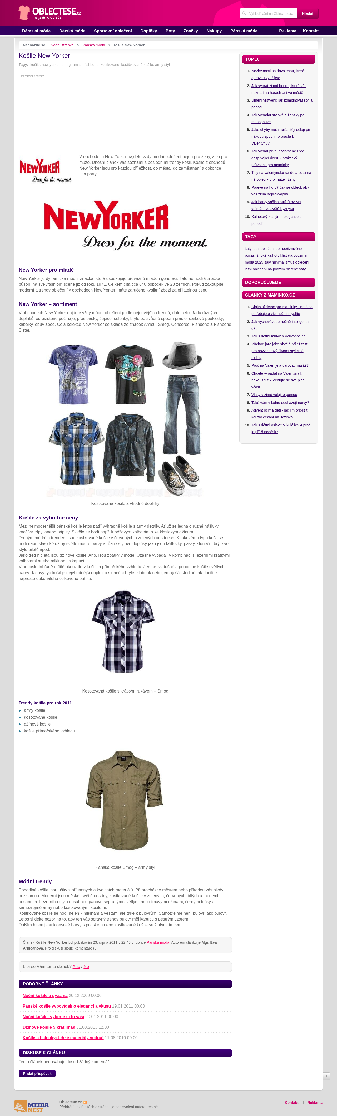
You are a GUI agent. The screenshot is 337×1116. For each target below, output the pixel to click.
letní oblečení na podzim (265, 269)
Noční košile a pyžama (45, 995)
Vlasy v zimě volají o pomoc (274, 395)
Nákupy (214, 31)
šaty (248, 248)
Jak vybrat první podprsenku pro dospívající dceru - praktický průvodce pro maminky (277, 158)
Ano (76, 966)
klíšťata (286, 255)
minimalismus (283, 262)
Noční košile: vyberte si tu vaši (53, 1016)
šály (267, 262)
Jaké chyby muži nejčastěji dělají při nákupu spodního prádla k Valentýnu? (280, 136)
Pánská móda (243, 31)
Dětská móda (72, 31)
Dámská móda (36, 31)
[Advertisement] (125, 117)
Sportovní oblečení (113, 31)
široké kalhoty (268, 255)
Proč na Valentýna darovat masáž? (280, 365)
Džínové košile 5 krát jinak (49, 1027)
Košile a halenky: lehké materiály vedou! (63, 1038)
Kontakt (311, 31)
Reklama (287, 31)
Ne (86, 966)
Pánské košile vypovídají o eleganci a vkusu (67, 1006)
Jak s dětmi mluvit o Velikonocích (278, 336)
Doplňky (148, 31)
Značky (191, 31)
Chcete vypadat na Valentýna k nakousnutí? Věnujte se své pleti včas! (278, 380)
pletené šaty (296, 269)
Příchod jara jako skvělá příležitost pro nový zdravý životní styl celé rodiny (279, 351)
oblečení (302, 262)
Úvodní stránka (61, 45)
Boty (170, 31)
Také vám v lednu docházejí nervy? (280, 402)
